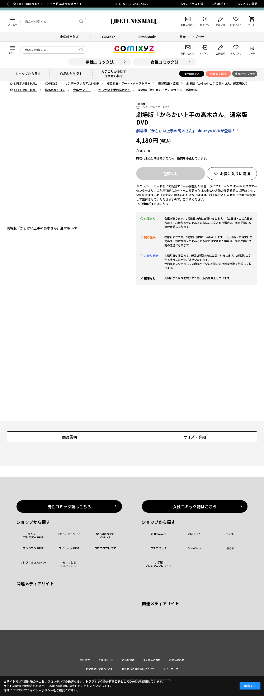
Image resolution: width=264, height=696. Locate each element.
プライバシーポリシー (38, 690)
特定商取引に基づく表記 (99, 669)
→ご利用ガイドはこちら (152, 204)
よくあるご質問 (247, 4)
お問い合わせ (176, 660)
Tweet (140, 104)
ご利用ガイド (220, 4)
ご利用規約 (128, 660)
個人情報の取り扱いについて (138, 669)
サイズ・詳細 (195, 437)
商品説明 (69, 437)
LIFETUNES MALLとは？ (132, 4)
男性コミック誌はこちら (69, 506)
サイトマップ (170, 669)
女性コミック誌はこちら (195, 506)
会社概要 (85, 660)
